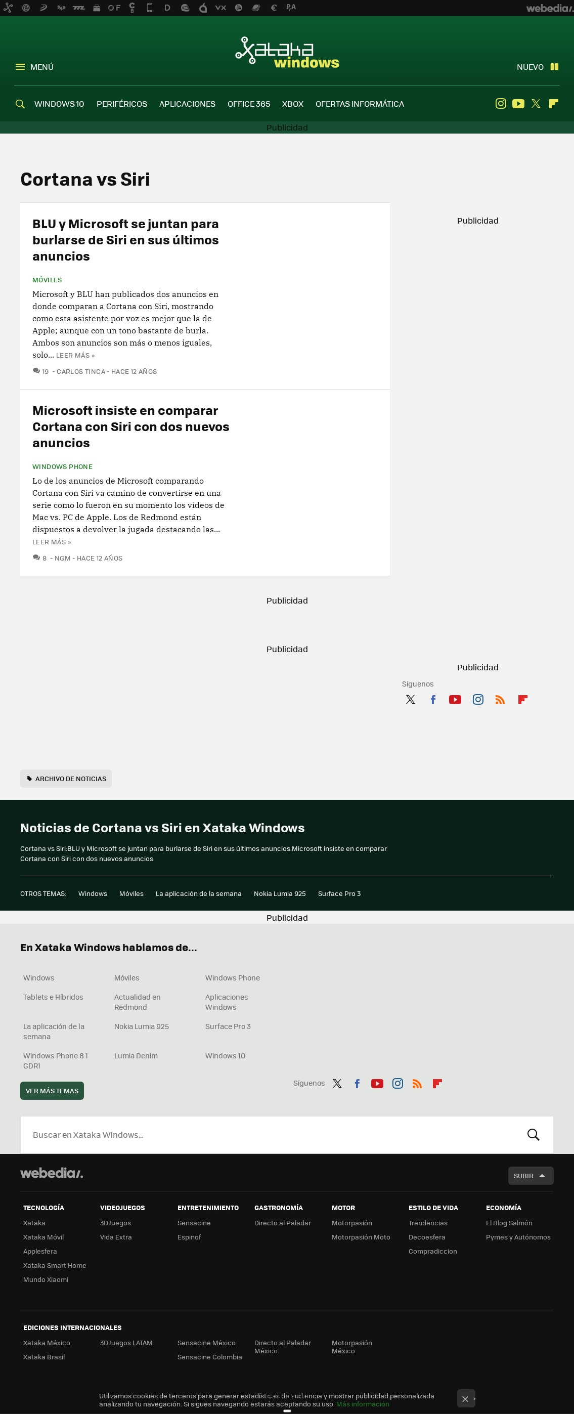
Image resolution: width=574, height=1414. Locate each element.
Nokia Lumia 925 (280, 893)
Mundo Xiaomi (45, 1279)
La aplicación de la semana (199, 893)
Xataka (34, 1222)
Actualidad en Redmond (137, 1002)
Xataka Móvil (43, 1236)
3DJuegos (115, 1222)
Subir (524, 1175)
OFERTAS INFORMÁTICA (360, 103)
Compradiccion (433, 1251)
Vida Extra (116, 1236)
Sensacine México (207, 1342)
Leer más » (75, 355)
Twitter (536, 104)
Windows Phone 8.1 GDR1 (55, 1060)
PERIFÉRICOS (122, 103)
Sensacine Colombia (210, 1356)
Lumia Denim (136, 1055)
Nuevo (530, 66)
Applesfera (40, 1251)
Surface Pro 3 (339, 893)
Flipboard (554, 104)
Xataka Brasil (44, 1356)
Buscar (533, 1135)
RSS (500, 698)
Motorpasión (352, 1222)
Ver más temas (52, 1090)
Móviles (47, 280)
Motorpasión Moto (361, 1236)
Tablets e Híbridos (53, 997)
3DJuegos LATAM (126, 1342)
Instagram (501, 104)
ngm (63, 558)
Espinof (189, 1236)
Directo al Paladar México (282, 1346)
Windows (92, 893)
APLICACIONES (187, 103)
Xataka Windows (287, 51)
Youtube (518, 104)
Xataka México (46, 1342)
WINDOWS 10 (59, 103)
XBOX (292, 103)
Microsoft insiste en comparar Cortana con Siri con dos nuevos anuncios (131, 425)
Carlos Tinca (81, 371)
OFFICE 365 (249, 103)
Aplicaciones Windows (226, 1002)
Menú (42, 66)
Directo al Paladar (282, 1222)
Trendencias (428, 1222)
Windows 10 (225, 1055)
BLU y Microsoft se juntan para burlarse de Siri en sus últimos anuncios (125, 239)
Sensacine (194, 1222)
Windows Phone (62, 466)
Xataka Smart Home (54, 1265)
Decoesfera (427, 1236)
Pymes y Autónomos (518, 1236)
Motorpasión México (352, 1346)
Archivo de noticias (70, 778)
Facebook (433, 698)
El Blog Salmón (509, 1222)
